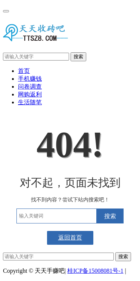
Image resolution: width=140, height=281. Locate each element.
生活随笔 (30, 102)
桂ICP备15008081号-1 (95, 271)
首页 (24, 71)
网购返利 (30, 94)
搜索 (78, 56)
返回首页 (70, 237)
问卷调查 (30, 86)
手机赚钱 (30, 78)
